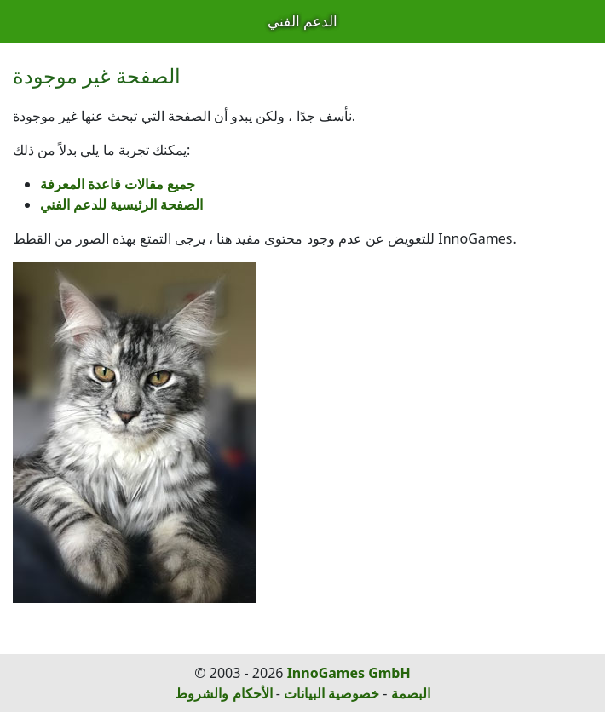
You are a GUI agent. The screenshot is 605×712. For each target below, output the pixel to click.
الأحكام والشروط (223, 693)
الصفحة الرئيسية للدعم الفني (121, 204)
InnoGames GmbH (349, 672)
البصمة (410, 693)
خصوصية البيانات (331, 693)
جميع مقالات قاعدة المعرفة (117, 184)
